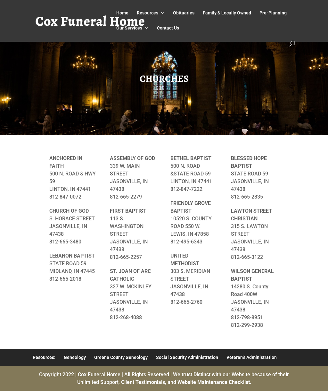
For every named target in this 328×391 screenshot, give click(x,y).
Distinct (201, 374)
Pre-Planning (273, 13)
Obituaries (183, 13)
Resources (147, 13)
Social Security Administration (187, 357)
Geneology (75, 357)
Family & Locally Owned (227, 13)
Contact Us (168, 28)
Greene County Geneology (121, 357)
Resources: (44, 357)
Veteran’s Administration (251, 357)
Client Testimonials (143, 382)
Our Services (129, 28)
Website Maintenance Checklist (213, 382)
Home (122, 13)
